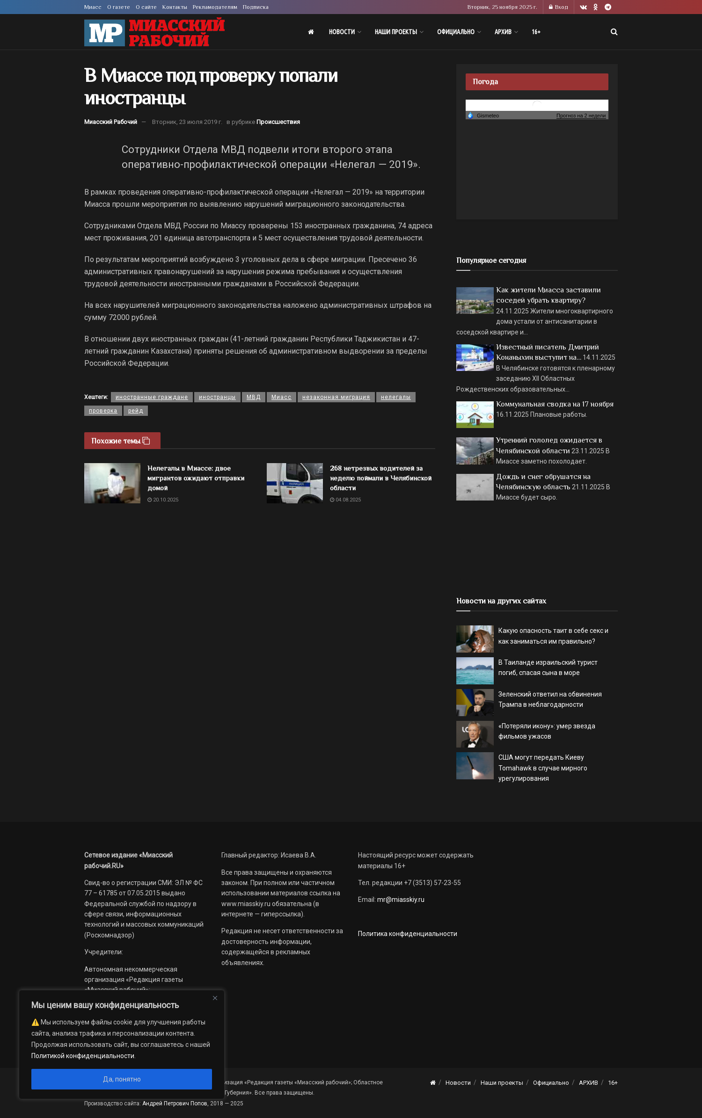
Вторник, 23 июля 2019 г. (187, 121)
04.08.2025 (345, 500)
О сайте (146, 7)
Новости (342, 32)
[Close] (214, 997)
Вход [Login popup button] (558, 7)
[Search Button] (614, 32)
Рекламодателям (215, 7)
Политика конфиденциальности (407, 933)
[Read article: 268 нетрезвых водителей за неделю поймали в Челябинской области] (295, 483)
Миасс (93, 7)
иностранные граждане (152, 397)
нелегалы (396, 397)
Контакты (174, 7)
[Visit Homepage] (154, 32)
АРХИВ (503, 32)
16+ (536, 32)
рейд (135, 410)
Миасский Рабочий (110, 121)
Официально (456, 32)
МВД (254, 397)
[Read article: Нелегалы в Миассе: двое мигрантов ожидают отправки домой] (112, 483)
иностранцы (217, 397)
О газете (118, 7)
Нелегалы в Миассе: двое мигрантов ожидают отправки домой (195, 478)
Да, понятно (122, 1079)
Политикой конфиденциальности (82, 1056)
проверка (103, 410)
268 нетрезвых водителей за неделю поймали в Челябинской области (380, 478)
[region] (122, 1044)
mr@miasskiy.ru (400, 899)
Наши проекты (396, 32)
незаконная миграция (336, 397)
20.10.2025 (162, 500)
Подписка (256, 7)
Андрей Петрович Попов (174, 1103)
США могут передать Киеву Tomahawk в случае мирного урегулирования (542, 768)
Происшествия (278, 121)
